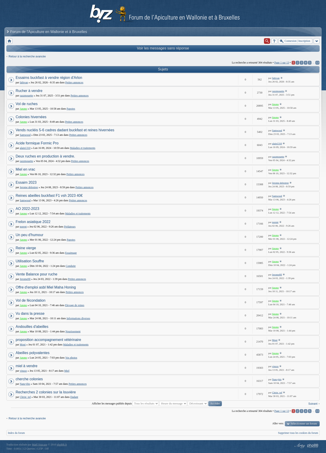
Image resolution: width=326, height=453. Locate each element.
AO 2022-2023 (27, 209)
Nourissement (73, 331)
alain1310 (25, 148)
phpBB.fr (62, 444)
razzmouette (26, 95)
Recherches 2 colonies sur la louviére (46, 392)
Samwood (25, 134)
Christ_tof (25, 397)
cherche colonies (29, 379)
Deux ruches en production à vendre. (45, 156)
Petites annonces (74, 82)
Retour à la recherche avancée (27, 56)
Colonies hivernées (31, 117)
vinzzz (23, 370)
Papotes (71, 108)
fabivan (24, 82)
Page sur (281, 62)
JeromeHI (25, 279)
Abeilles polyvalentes (32, 353)
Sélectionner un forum (304, 423)
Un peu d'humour (29, 235)
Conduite (71, 266)
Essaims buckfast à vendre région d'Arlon (49, 78)
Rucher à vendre (29, 91)
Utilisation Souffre (30, 261)
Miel (67, 370)
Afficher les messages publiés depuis (125, 403)
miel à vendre (26, 366)
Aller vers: (278, 423)
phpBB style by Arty (299, 446)
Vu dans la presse (30, 313)
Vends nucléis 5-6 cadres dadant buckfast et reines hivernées (65, 130)
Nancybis (25, 383)
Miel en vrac (25, 169)
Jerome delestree (29, 187)
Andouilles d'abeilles (32, 327)
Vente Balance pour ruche (36, 274)
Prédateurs (70, 226)
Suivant (312, 403)
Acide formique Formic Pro (37, 143)
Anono (23, 108)
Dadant (74, 397)
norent (23, 226)
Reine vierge (26, 248)
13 (317, 62)
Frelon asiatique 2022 (33, 222)
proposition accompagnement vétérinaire (48, 340)
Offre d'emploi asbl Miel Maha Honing (46, 287)
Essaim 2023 (26, 182)
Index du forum (16, 432)
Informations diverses (78, 318)
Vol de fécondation (31, 300)
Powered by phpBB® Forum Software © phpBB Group (313, 446)
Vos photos (71, 357)
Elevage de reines (74, 305)
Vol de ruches (27, 104)
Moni (23, 344)
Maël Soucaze (39, 444)
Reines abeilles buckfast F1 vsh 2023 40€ (49, 195)
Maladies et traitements (82, 148)
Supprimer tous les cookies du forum (298, 432)
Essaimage (71, 252)
